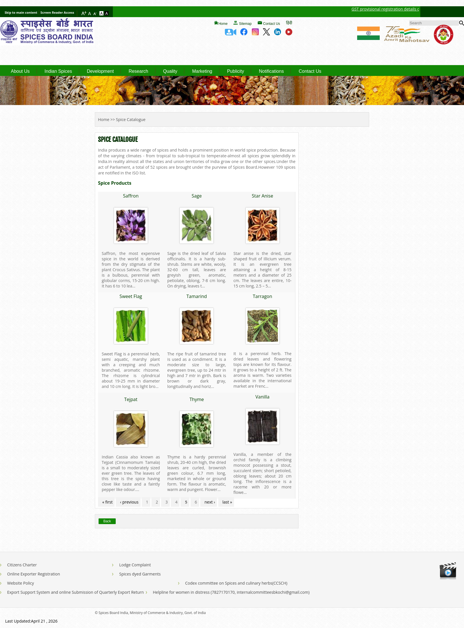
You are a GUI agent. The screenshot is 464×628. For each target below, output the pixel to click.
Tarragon (262, 296)
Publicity (235, 71)
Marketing (202, 71)
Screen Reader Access (57, 12)
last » (227, 502)
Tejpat (130, 399)
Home (222, 24)
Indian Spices (58, 71)
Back (107, 521)
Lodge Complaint (135, 564)
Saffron (131, 196)
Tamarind (197, 296)
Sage (197, 196)
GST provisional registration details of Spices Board (405, 9)
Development (100, 71)
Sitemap (245, 24)
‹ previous (129, 502)
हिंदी (289, 22)
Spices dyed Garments (140, 574)
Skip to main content (21, 12)
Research (138, 71)
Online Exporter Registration (33, 574)
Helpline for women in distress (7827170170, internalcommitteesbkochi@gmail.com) (231, 592)
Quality (170, 71)
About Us (20, 71)
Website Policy (20, 583)
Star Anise (262, 196)
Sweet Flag (130, 296)
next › (210, 502)
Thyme (196, 399)
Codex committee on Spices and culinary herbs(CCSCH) (236, 583)
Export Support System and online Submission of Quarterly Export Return (75, 592)
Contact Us (271, 24)
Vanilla (262, 397)
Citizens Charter (22, 564)
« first (107, 502)
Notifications (271, 71)
